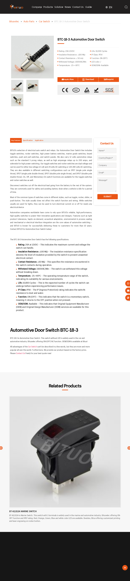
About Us (52, 549)
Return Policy (54, 552)
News (69, 6)
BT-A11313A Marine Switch (23, 513)
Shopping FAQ (54, 555)
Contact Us (79, 6)
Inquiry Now (68, 79)
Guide (90, 6)
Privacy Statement (55, 558)
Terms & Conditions (56, 561)
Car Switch (32, 348)
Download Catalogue (88, 80)
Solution (60, 6)
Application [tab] (58, 141)
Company (38, 6)
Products (49, 6)
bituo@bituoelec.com (101, 552)
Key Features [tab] (20, 141)
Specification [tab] (39, 141)
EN (111, 7)
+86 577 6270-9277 (100, 549)
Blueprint (108, 79)
